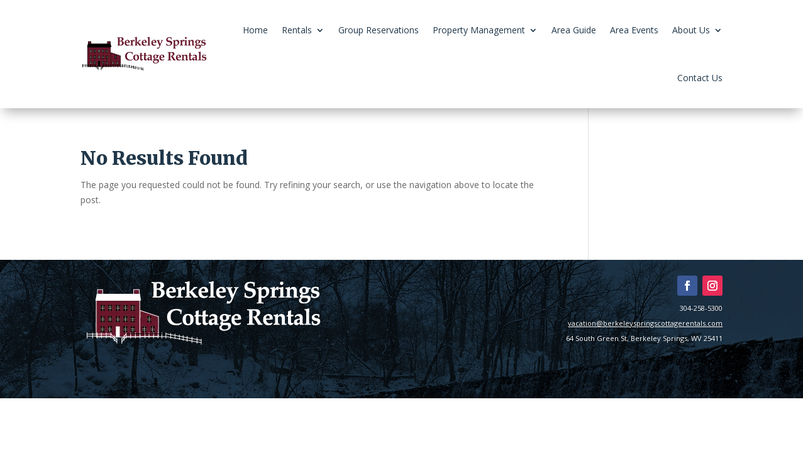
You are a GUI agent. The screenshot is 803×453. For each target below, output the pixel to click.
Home (255, 30)
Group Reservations (378, 30)
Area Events (634, 30)
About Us (691, 30)
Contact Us (700, 78)
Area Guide (573, 30)
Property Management (479, 30)
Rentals (297, 30)
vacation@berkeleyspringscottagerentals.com (645, 323)
